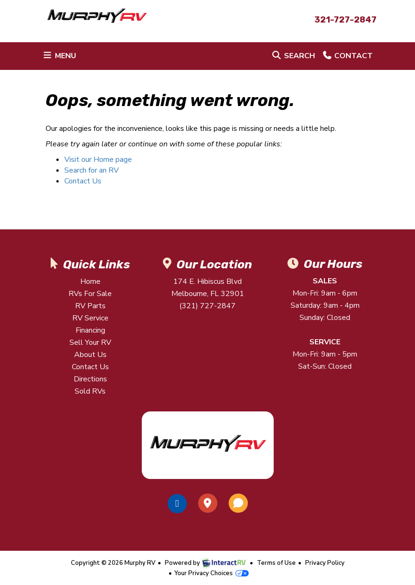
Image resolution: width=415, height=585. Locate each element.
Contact (347, 57)
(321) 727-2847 (207, 306)
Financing (90, 330)
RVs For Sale (90, 294)
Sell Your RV (90, 342)
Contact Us (82, 181)
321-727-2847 (346, 20)
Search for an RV (91, 170)
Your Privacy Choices (211, 573)
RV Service (90, 318)
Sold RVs (90, 391)
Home (90, 281)
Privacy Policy (325, 563)
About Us (90, 354)
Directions (90, 379)
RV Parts (90, 306)
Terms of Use (276, 563)
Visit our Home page (98, 159)
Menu (61, 57)
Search (293, 57)
